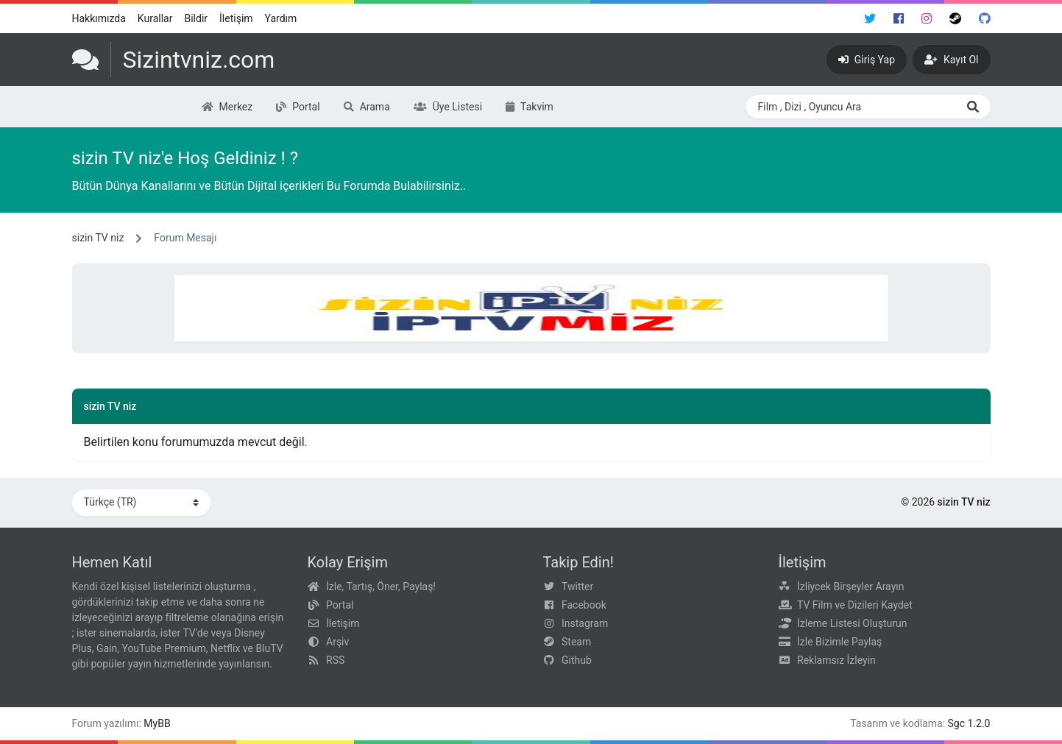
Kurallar (155, 18)
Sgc (957, 723)
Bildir (196, 18)
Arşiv (337, 642)
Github (577, 660)
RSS (335, 660)
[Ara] (973, 106)
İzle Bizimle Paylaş (839, 642)
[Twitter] (870, 18)
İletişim (236, 18)
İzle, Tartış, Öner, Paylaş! (381, 586)
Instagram (585, 623)
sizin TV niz (98, 238)
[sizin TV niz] (173, 59)
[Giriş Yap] (866, 59)
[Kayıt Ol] (951, 59)
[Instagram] (926, 18)
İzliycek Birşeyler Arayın (850, 586)
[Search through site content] (850, 106)
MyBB (157, 723)
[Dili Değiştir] (141, 502)
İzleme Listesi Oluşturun (852, 623)
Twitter (577, 586)
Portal (339, 605)
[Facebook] (898, 18)
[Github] (985, 18)
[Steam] (955, 18)
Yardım (281, 18)
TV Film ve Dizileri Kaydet (855, 605)
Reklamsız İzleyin (836, 660)
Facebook (584, 605)
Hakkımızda (99, 18)
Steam (576, 642)
